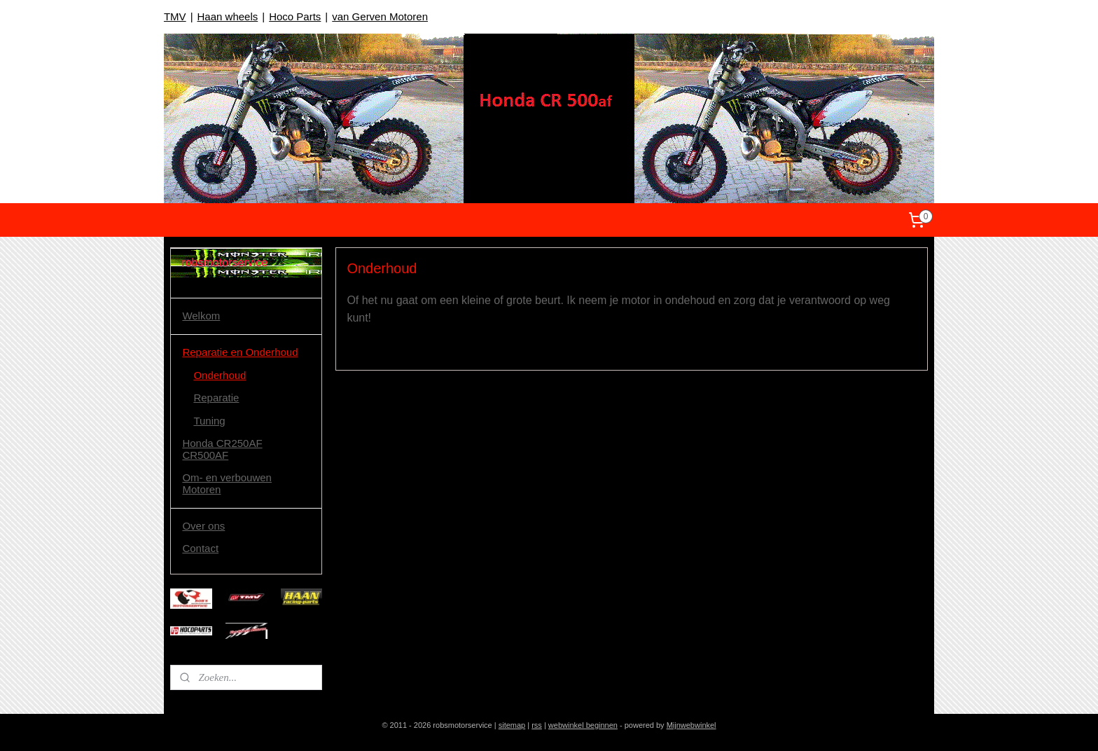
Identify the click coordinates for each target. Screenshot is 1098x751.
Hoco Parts (295, 16)
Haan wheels (227, 16)
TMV (175, 16)
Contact (200, 548)
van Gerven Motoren (380, 16)
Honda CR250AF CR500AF (222, 449)
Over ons (203, 526)
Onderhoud (219, 375)
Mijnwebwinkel (691, 725)
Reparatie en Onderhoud (240, 352)
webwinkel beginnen (583, 725)
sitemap (512, 725)
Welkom (201, 316)
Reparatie (216, 398)
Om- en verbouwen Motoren (227, 483)
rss (536, 725)
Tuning (209, 421)
